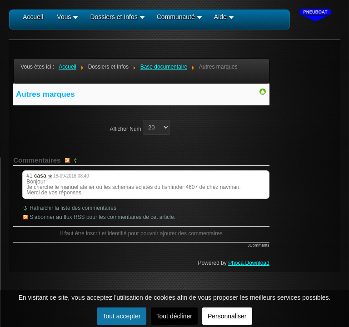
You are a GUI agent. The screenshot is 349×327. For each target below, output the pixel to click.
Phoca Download (248, 263)
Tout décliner (174, 316)
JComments (258, 245)
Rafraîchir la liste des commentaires (73, 208)
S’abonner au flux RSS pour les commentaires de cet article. (102, 217)
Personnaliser (227, 316)
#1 (29, 176)
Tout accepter (121, 316)
